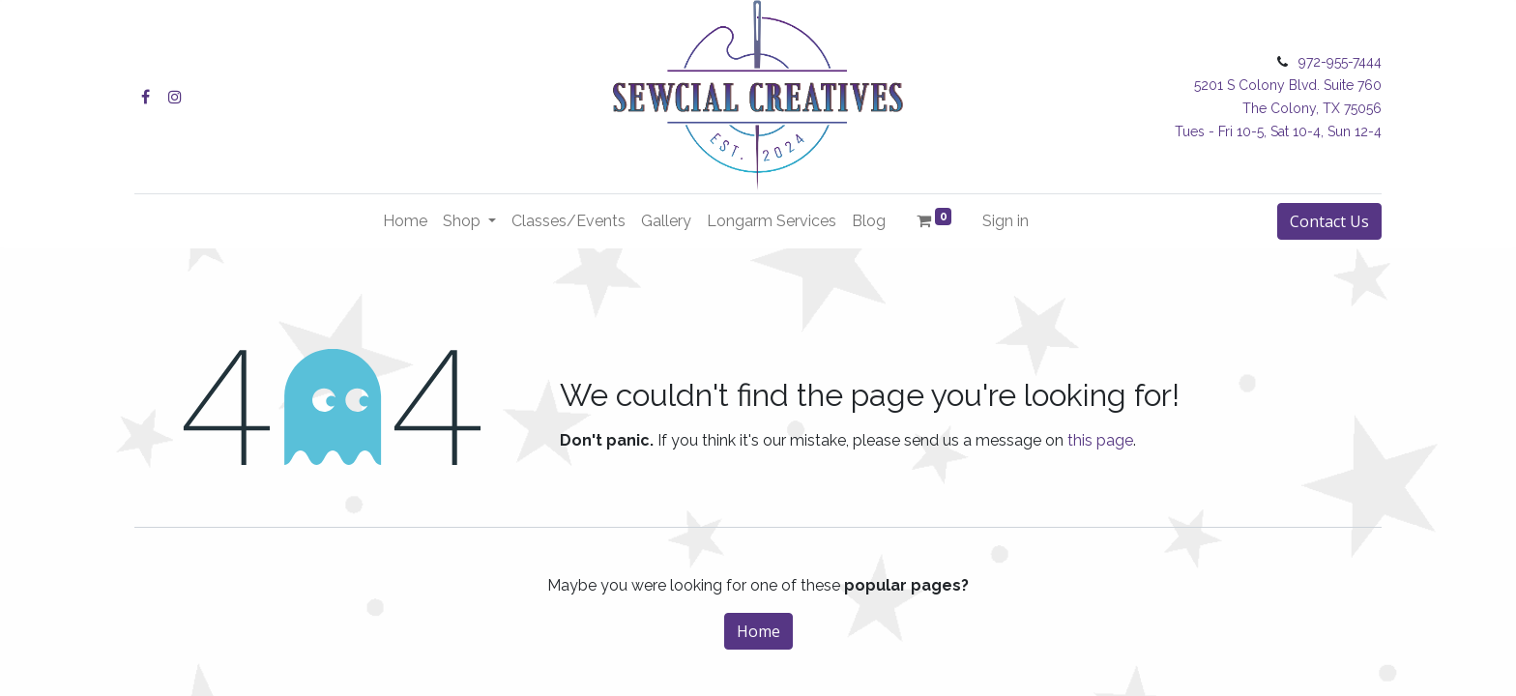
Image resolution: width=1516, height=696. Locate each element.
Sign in (1005, 221)
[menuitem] (405, 221)
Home (758, 631)
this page (1100, 440)
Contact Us (1329, 221)
